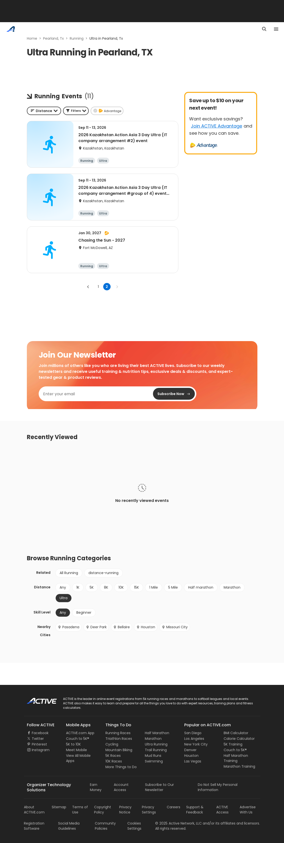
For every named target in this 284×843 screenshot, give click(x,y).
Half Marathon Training (236, 758)
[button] (76, 111)
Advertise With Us (248, 810)
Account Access (121, 787)
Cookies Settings (134, 826)
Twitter (38, 738)
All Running (69, 572)
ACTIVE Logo (37, 699)
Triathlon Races (118, 738)
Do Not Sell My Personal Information (217, 787)
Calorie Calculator (239, 738)
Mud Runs (153, 755)
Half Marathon (157, 732)
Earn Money (95, 787)
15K (136, 587)
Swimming (154, 761)
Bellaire (121, 627)
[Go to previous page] (88, 286)
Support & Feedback (194, 810)
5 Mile (173, 587)
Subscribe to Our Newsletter (159, 787)
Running (77, 38)
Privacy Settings (149, 810)
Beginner (83, 612)
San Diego (192, 732)
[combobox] (44, 111)
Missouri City (175, 627)
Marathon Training (239, 766)
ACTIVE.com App (80, 732)
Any (63, 587)
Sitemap (59, 807)
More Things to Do (121, 766)
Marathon (232, 587)
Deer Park (96, 627)
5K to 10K (73, 744)
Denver (190, 749)
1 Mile (153, 587)
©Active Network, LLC (178, 823)
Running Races (118, 732)
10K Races (113, 761)
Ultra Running (156, 744)
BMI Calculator (236, 732)
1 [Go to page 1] (98, 286)
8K (106, 587)
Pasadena (68, 627)
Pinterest (39, 744)
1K (77, 587)
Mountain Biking (118, 749)
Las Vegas (192, 761)
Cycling (111, 744)
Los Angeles (194, 738)
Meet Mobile (76, 749)
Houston (145, 627)
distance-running (103, 572)
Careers (173, 807)
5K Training (233, 744)
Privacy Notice (125, 810)
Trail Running (156, 749)
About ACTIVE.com (34, 810)
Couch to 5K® (77, 738)
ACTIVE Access (222, 810)
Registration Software (34, 826)
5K (92, 587)
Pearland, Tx (53, 38)
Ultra (63, 597)
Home (32, 38)
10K (121, 587)
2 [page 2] (107, 286)
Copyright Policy (102, 810)
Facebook (40, 732)
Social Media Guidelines (69, 826)
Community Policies (105, 826)
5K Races (113, 755)
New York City (196, 744)
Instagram (41, 749)
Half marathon (200, 587)
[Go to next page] (117, 286)
